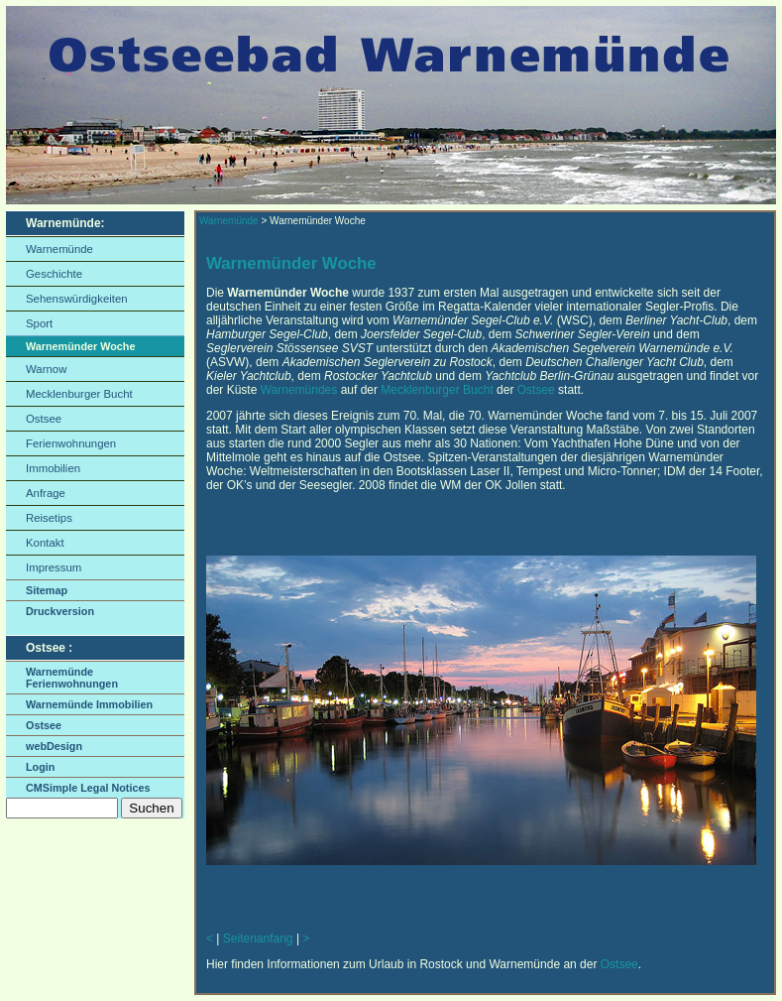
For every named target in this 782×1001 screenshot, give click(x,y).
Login (40, 767)
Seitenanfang (258, 938)
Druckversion (60, 611)
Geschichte (54, 274)
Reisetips (49, 518)
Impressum (53, 567)
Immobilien (53, 468)
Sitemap (46, 590)
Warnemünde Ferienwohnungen (72, 677)
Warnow (46, 369)
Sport (39, 323)
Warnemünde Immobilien (89, 704)
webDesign (54, 746)
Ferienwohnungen (71, 443)
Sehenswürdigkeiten (77, 299)
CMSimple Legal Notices (88, 788)
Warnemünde (59, 249)
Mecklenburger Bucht (79, 394)
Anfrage (45, 493)
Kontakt (45, 543)
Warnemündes (299, 390)
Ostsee (43, 419)
